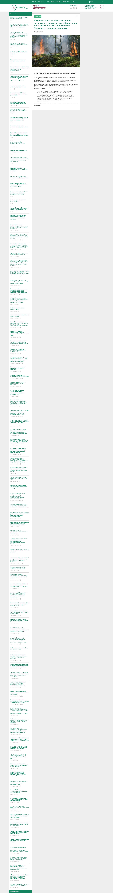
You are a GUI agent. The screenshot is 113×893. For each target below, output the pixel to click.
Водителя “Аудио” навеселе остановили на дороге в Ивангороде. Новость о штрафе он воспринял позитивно (19, 596)
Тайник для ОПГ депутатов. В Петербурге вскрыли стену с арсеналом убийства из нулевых (19, 560)
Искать (102, 1)
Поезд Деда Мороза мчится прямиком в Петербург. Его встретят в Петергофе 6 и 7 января (19, 237)
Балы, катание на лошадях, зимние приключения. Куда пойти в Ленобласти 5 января (19, 507)
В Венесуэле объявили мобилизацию (19, 309)
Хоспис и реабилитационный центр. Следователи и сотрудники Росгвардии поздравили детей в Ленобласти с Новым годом (19, 641)
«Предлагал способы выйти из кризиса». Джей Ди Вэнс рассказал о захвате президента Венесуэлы (19, 877)
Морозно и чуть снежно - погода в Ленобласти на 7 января (19, 112)
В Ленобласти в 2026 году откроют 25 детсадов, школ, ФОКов (19, 54)
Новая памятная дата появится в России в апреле (19, 127)
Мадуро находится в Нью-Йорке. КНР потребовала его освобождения (19, 766)
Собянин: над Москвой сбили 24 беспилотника (19, 649)
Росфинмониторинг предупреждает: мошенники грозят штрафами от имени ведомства (19, 227)
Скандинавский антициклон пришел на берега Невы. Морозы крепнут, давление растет (19, 470)
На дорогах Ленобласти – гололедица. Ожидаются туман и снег (19, 351)
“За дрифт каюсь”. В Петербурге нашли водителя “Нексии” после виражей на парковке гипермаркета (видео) (19, 36)
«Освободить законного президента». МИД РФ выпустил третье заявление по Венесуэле (19, 868)
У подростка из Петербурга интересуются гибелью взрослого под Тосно (19, 194)
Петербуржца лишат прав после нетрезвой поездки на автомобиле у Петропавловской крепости (19, 324)
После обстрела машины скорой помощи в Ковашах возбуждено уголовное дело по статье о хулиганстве (19, 246)
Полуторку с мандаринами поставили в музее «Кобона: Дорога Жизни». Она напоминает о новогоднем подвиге (19, 264)
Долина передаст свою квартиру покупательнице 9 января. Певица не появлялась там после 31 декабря (19, 442)
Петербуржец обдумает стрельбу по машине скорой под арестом (19, 46)
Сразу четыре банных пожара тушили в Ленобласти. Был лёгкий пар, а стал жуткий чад (19, 740)
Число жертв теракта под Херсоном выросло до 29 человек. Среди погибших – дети (19, 757)
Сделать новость (40, 8)
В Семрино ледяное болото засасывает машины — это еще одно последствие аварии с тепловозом (19, 360)
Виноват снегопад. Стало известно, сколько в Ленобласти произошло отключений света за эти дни (19, 850)
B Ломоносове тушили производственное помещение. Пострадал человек (19, 144)
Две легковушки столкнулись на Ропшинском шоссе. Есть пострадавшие (19, 825)
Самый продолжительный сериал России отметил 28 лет (19, 479)
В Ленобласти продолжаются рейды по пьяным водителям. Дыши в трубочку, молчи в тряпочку (19, 721)
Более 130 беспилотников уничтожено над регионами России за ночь (19, 792)
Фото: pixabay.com (39, 69)
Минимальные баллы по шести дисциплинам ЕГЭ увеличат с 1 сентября (19, 552)
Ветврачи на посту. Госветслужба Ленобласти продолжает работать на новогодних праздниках (19, 731)
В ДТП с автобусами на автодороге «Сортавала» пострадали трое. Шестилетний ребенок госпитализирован (19, 497)
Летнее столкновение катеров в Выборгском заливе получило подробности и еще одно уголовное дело (19, 274)
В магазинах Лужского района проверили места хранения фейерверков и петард (19, 605)
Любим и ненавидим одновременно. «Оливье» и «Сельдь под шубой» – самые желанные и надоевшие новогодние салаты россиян (19, 712)
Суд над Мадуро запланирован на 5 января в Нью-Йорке (19, 533)
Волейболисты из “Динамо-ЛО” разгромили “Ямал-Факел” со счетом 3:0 (19, 613)
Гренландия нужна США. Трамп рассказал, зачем (19, 569)
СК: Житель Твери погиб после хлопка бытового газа (19, 178)
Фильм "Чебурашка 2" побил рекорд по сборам (19, 19)
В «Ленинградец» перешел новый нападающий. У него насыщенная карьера (19, 859)
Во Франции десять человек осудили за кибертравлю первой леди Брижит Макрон (19, 343)
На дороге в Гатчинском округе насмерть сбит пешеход (19, 384)
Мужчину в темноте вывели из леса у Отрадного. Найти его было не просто (19, 817)
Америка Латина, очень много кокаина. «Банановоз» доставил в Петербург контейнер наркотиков (19, 413)
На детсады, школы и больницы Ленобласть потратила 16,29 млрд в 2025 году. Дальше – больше (19, 461)
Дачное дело (71, 1)
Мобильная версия (34, 6)
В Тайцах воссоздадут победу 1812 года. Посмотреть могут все (19, 809)
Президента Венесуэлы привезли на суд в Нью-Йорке (19, 377)
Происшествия (49, 1)
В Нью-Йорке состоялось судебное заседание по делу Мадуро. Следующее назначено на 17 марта (19, 301)
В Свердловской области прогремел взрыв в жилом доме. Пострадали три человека (19, 657)
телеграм (38, 6)
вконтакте (36, 6)
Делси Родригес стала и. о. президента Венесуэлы (19, 255)
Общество (58, 1)
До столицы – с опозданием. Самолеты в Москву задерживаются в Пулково (19, 586)
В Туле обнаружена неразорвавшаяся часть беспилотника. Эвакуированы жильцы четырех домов (19, 630)
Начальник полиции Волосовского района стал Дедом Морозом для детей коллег (19, 577)
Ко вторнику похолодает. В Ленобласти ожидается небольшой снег (19, 784)
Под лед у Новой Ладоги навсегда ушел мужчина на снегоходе (19, 95)
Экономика (41, 1)
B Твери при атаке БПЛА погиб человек (19, 202)
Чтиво (64, 1)
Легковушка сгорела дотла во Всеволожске (19, 316)
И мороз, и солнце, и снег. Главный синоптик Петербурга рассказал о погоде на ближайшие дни (19, 432)
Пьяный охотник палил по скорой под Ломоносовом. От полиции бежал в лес (19, 283)
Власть (34, 1)
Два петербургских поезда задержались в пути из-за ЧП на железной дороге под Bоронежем (19, 160)
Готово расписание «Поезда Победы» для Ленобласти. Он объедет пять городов (19, 27)
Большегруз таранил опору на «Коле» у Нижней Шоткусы (19, 886)
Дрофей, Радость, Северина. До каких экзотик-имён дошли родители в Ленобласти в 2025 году (19, 675)
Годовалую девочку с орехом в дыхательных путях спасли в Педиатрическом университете (19, 69)
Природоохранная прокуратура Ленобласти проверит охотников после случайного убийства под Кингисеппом (19, 403)
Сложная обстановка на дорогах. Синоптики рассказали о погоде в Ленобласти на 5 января (19, 685)
